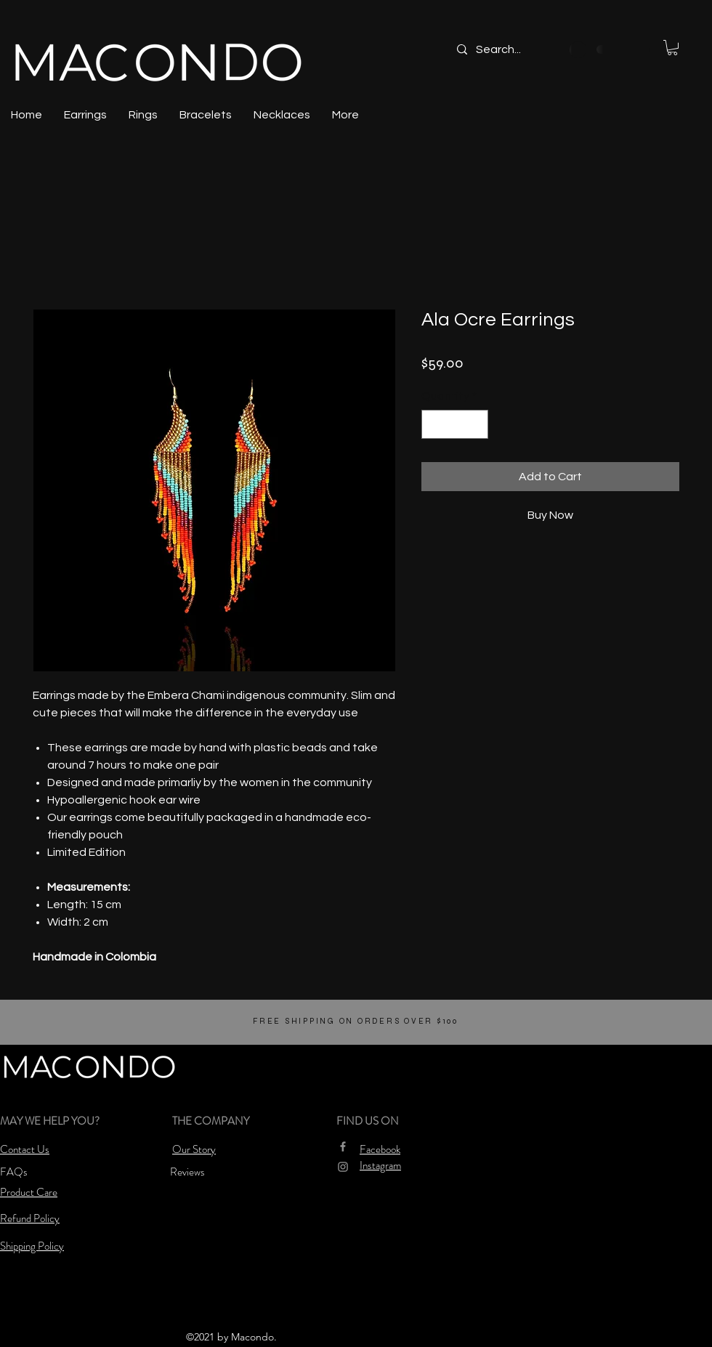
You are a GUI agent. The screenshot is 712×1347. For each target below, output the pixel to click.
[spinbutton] (455, 424)
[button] (672, 47)
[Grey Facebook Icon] (342, 1146)
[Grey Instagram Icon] (342, 1166)
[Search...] (525, 49)
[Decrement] (434, 424)
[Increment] (476, 424)
